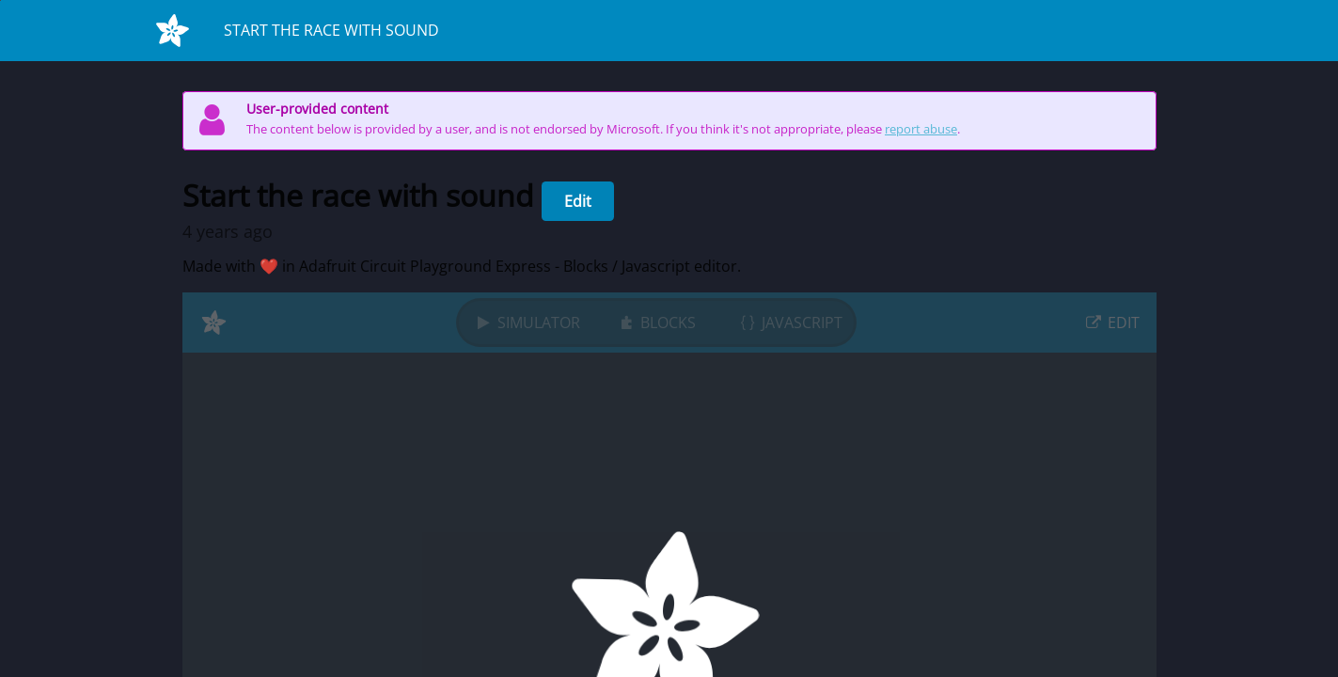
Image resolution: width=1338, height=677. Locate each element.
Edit (577, 201)
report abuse (921, 129)
